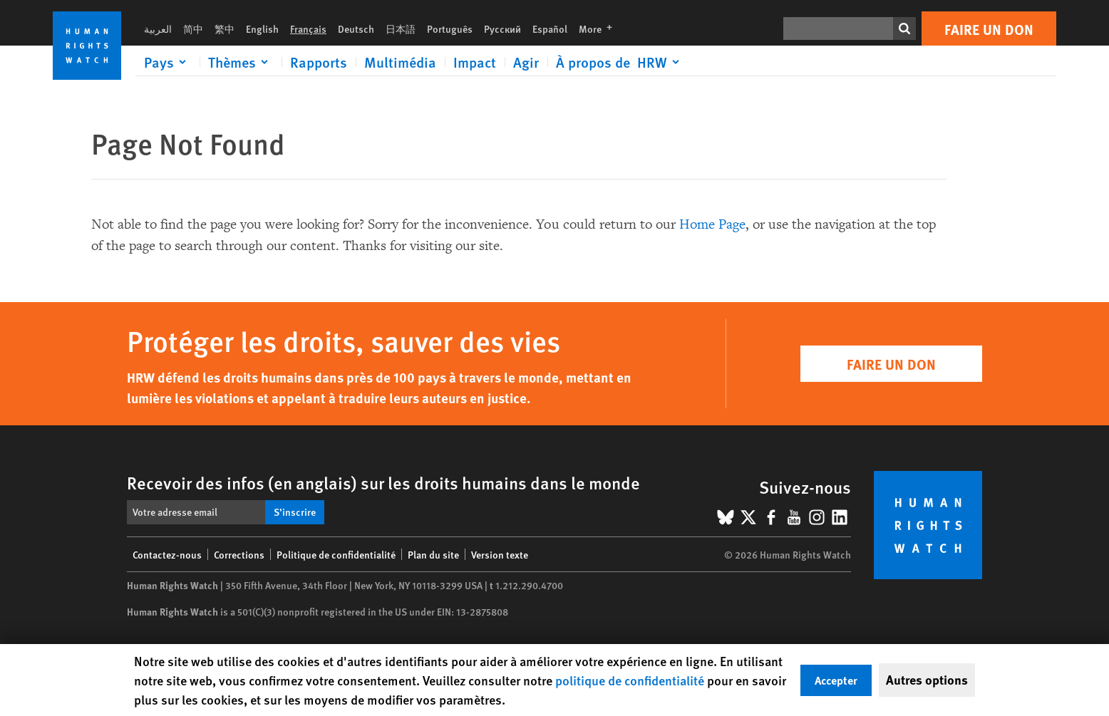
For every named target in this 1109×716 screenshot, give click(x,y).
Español (549, 28)
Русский (502, 28)
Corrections (239, 554)
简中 (193, 28)
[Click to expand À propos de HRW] (620, 62)
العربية (158, 28)
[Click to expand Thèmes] (240, 62)
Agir (526, 62)
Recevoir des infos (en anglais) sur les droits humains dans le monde (383, 482)
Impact (474, 62)
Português (450, 28)
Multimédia (400, 62)
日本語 (401, 28)
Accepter (836, 680)
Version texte (499, 554)
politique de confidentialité (629, 680)
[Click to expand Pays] (167, 62)
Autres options (927, 679)
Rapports (318, 62)
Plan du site (433, 554)
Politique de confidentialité (336, 554)
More (600, 28)
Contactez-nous (167, 554)
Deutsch (356, 28)
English (262, 28)
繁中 (224, 28)
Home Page (712, 224)
